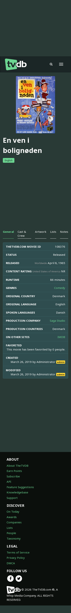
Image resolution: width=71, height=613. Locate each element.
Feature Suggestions (20, 494)
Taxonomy (14, 546)
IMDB (61, 344)
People (11, 540)
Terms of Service (18, 560)
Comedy (59, 295)
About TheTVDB (17, 473)
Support (12, 505)
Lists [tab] (53, 239)
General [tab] (8, 239)
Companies (14, 530)
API (9, 489)
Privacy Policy (16, 565)
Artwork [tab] (40, 239)
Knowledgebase (17, 500)
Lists (10, 535)
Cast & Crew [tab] (22, 241)
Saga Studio (57, 328)
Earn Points (14, 478)
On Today (13, 519)
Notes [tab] (64, 239)
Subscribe (13, 484)
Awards (12, 524)
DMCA (11, 571)
